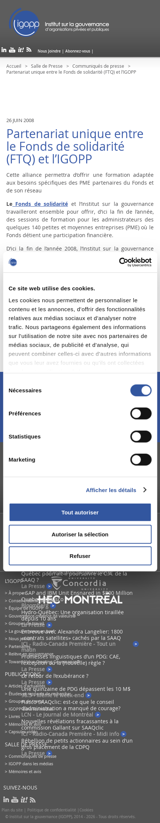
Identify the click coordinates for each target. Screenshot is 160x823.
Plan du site (12, 810)
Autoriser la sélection (80, 534)
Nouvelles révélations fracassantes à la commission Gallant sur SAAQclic (70, 724)
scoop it (21, 51)
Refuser (80, 556)
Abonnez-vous (77, 51)
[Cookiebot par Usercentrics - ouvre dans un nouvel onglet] (118, 262)
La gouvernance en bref (31, 631)
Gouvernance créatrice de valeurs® (42, 616)
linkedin (3, 51)
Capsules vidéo (23, 731)
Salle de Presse (47, 66)
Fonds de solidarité (40, 203)
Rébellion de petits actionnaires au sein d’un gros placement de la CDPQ (77, 743)
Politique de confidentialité (51, 810)
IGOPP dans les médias (31, 709)
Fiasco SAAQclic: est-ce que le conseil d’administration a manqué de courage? (70, 705)
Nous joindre (21, 638)
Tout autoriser (80, 512)
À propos (17, 593)
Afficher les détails (111, 490)
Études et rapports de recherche (39, 693)
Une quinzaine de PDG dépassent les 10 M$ (76, 688)
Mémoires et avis (25, 724)
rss (28, 51)
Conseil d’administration (32, 600)
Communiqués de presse (98, 66)
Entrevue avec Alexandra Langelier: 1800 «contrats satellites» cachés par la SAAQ (72, 634)
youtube (12, 51)
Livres (14, 716)
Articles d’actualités (27, 686)
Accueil (13, 66)
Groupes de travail (26, 623)
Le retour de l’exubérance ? (54, 675)
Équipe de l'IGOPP (26, 608)
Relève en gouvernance (31, 654)
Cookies (86, 810)
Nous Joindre (49, 51)
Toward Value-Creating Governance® (44, 661)
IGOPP (59, 22)
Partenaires (19, 646)
